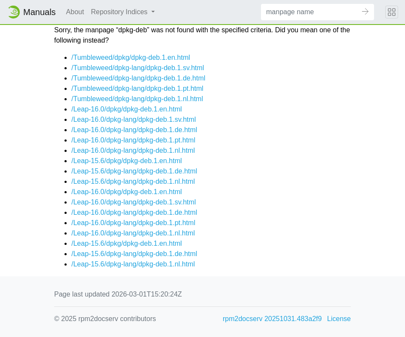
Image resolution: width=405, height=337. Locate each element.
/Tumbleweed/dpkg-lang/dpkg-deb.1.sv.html (137, 67)
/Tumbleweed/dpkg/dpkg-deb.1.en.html (130, 57)
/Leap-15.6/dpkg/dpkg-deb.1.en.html (126, 160)
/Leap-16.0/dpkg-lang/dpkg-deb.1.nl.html (133, 150)
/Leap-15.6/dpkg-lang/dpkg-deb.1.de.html (134, 171)
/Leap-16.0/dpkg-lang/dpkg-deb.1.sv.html (133, 119)
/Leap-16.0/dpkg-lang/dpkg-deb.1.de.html (134, 129)
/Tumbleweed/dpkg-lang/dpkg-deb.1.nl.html (137, 98)
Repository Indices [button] (120, 11)
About (75, 11)
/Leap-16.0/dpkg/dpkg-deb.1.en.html (126, 109)
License (339, 318)
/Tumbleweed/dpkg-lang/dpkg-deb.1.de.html (138, 78)
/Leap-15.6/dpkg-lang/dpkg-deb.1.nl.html (133, 181)
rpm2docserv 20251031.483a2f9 (272, 318)
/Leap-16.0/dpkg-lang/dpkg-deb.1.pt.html (133, 140)
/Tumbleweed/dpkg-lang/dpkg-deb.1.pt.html (137, 88)
